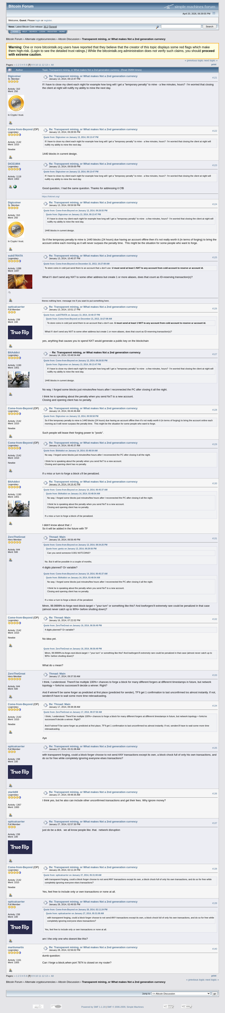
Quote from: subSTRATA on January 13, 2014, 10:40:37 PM (71, 315)
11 (40, 64)
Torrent (52, 26)
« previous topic (194, 60)
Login (42, 32)
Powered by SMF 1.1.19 (93, 1007)
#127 (214, 354)
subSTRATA (15, 255)
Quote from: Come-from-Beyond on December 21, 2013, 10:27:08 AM (76, 264)
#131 (214, 538)
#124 (214, 204)
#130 (214, 483)
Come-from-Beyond (20, 129)
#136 (214, 793)
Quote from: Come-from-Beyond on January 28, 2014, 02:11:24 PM (75, 909)
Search (33, 32)
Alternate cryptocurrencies (40, 39)
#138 (214, 868)
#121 (214, 77)
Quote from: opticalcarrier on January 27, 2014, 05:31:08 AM (72, 875)
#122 (214, 131)
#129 (214, 444)
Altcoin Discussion (69, 39)
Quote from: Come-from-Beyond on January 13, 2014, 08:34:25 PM (75, 545)
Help (24, 32)
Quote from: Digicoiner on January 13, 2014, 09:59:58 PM (70, 416)
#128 (214, 410)
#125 (214, 257)
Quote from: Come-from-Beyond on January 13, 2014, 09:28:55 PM (75, 210)
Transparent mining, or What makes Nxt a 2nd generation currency (124, 39)
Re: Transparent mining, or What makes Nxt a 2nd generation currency (93, 76)
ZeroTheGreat (16, 536)
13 (46, 64)
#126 (214, 308)
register (48, 20)
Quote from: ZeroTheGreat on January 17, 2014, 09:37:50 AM (72, 712)
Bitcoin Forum (14, 39)
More (62, 32)
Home (15, 32)
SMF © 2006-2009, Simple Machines (125, 1007)
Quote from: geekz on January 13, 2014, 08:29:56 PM (71, 549)
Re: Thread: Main (59, 617)
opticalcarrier (16, 306)
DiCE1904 (14, 163)
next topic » (211, 60)
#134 (214, 705)
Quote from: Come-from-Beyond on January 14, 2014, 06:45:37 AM (75, 490)
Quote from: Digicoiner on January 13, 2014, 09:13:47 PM (70, 137)
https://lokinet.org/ (50, 196)
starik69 (13, 792)
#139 (214, 903)
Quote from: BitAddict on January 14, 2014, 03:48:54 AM (70, 451)
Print (213, 64)
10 (36, 64)
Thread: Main (57, 536)
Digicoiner (14, 76)
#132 (214, 619)
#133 (214, 675)
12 (43, 64)
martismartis (16, 947)
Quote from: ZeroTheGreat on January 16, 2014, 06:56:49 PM (72, 625)
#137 (214, 823)
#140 (214, 949)
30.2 (46, 26)
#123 (214, 165)
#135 (214, 748)
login (38, 20)
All (52, 64)
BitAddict (14, 352)
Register (52, 32)
